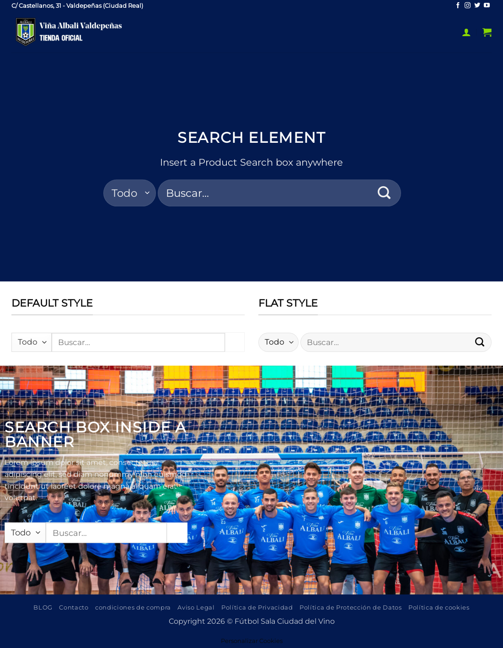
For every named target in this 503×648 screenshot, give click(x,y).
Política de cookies (439, 607)
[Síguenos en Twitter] (477, 5)
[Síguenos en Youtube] (487, 5)
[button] (466, 32)
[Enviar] (384, 193)
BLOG (43, 607)
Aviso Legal (195, 607)
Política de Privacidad (257, 607)
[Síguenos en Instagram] (468, 5)
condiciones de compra (133, 607)
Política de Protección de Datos (351, 607)
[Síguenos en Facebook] (458, 5)
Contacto (73, 607)
